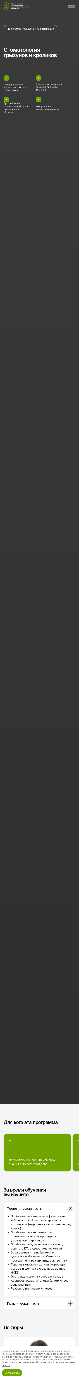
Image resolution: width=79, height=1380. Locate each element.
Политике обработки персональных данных (38, 1364)
